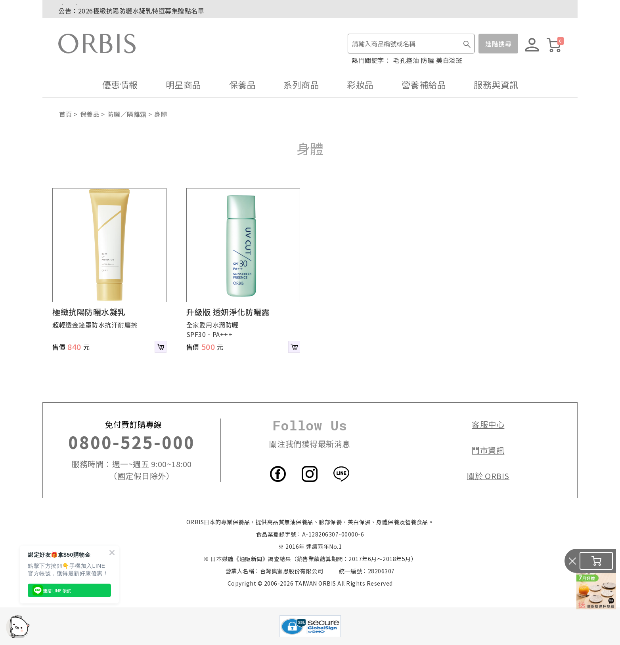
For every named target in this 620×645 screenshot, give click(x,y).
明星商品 (183, 84)
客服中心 (488, 424)
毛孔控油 (406, 60)
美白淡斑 (449, 60)
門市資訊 (488, 450)
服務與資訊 (496, 84)
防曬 (427, 60)
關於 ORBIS (488, 475)
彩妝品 (360, 84)
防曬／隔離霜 (127, 114)
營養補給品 (424, 84)
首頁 (65, 114)
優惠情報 (120, 84)
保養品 (242, 84)
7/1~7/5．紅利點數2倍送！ (98, 8)
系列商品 (301, 84)
